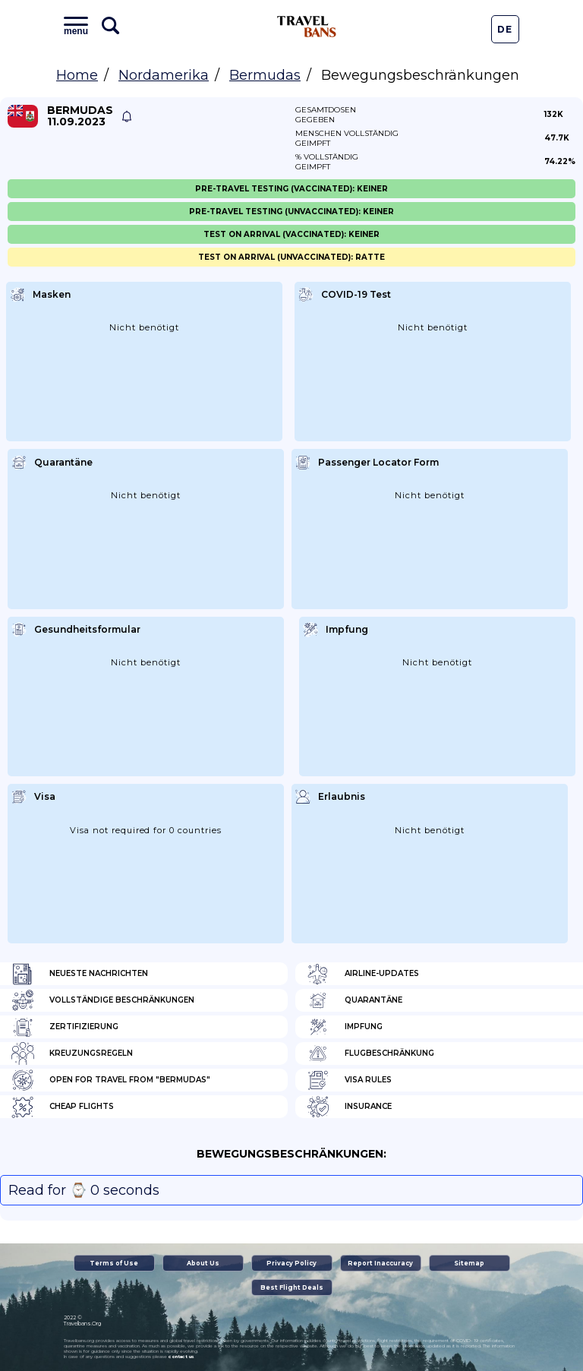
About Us (203, 1263)
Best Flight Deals (291, 1287)
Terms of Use (114, 1263)
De (504, 29)
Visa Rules (349, 1080)
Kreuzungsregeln (72, 1053)
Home (77, 75)
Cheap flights (62, 1106)
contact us (181, 1357)
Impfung (345, 1027)
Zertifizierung (64, 1027)
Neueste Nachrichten (79, 973)
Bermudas (265, 75)
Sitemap (469, 1263)
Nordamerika (163, 75)
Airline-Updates (363, 973)
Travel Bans (306, 26)
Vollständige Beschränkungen (102, 1000)
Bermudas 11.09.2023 (80, 116)
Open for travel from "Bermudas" (110, 1080)
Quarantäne (354, 1000)
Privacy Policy (291, 1263)
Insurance (349, 1106)
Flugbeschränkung (370, 1053)
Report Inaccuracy (380, 1263)
